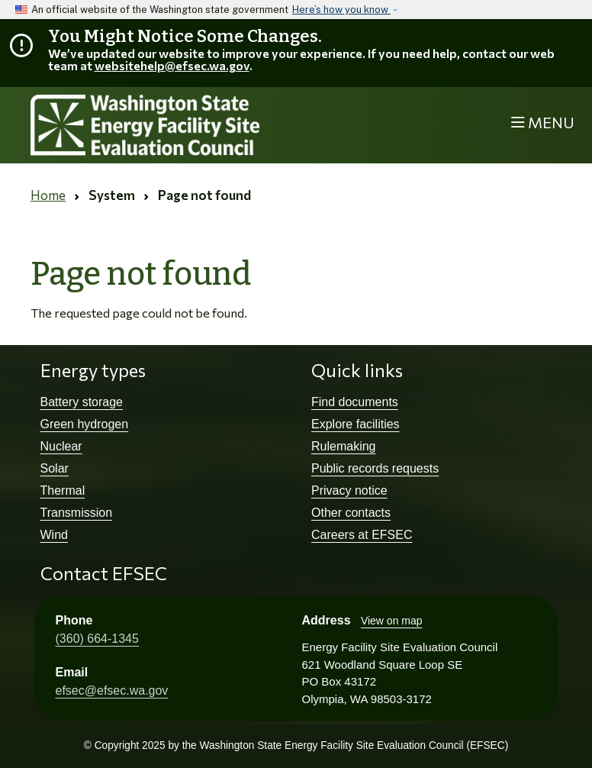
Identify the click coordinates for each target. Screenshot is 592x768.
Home (48, 195)
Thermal (62, 490)
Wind (54, 534)
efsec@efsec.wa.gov (112, 690)
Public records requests (375, 468)
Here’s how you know (341, 9)
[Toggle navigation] (543, 123)
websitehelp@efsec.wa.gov (172, 65)
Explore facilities (355, 424)
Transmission (76, 512)
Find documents (354, 401)
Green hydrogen (84, 424)
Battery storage (82, 401)
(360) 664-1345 (97, 638)
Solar (54, 468)
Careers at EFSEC (361, 534)
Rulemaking (343, 446)
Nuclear (61, 446)
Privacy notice (349, 490)
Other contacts (351, 512)
